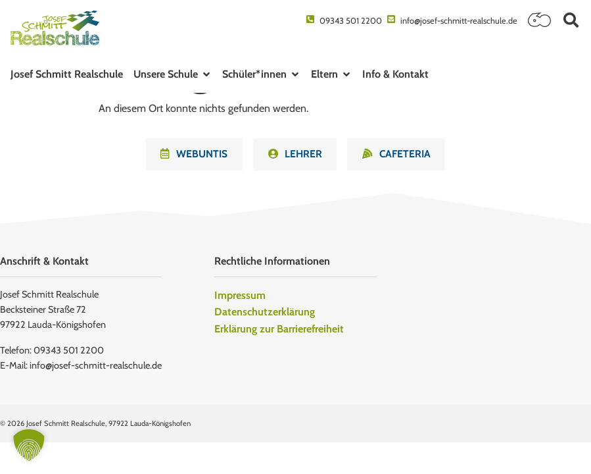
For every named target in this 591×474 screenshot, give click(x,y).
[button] (570, 20)
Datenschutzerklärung (264, 313)
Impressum (240, 296)
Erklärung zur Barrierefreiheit (279, 330)
